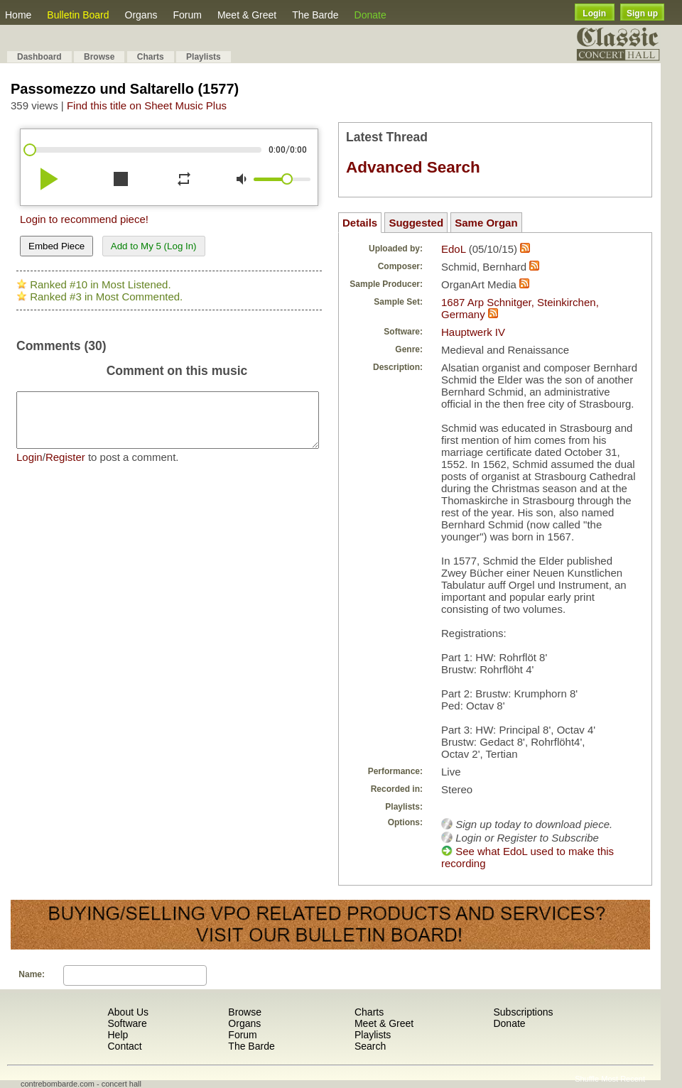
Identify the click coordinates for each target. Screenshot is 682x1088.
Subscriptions (523, 1012)
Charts (150, 57)
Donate (370, 15)
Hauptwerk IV (473, 332)
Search (370, 1046)
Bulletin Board (78, 15)
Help (117, 1034)
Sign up (642, 13)
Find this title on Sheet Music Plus (147, 105)
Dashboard (39, 57)
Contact (124, 1046)
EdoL (453, 249)
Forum (187, 15)
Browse (99, 57)
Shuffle (587, 1079)
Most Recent (623, 1079)
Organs (141, 15)
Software (126, 1023)
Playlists (203, 57)
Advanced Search (413, 167)
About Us (127, 1012)
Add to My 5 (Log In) (154, 246)
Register (65, 468)
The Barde (315, 15)
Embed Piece (56, 246)
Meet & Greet (246, 15)
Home (18, 15)
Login (594, 13)
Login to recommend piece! (84, 219)
